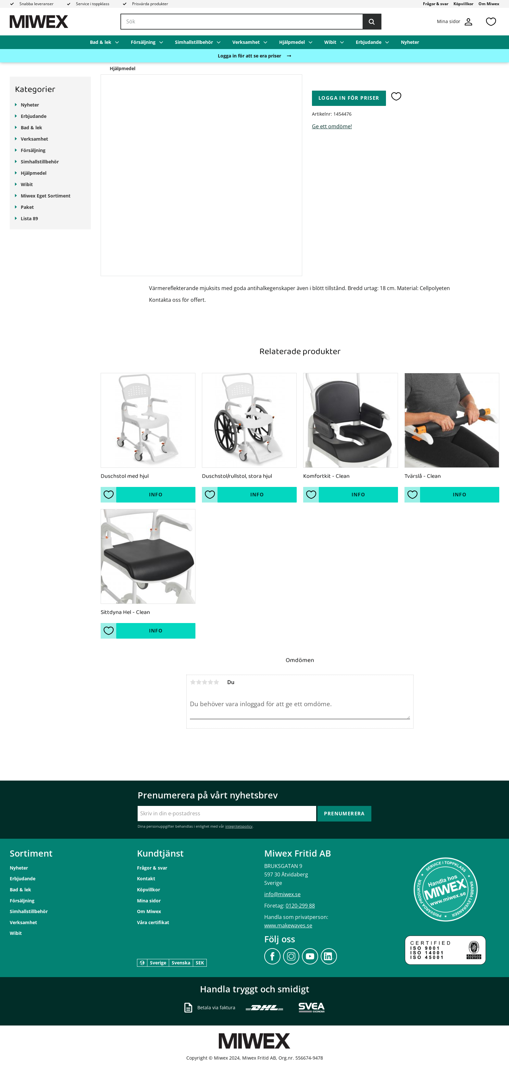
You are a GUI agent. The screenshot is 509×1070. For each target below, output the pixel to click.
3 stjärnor (204, 682)
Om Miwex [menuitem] (488, 3)
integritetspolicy (239, 826)
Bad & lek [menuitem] (100, 42)
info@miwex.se (282, 894)
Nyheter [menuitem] (410, 42)
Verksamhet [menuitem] (246, 42)
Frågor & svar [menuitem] (435, 3)
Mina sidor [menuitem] (149, 901)
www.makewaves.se (288, 925)
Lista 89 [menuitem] (29, 218)
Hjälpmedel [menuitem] (292, 42)
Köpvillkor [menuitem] (463, 3)
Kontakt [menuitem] (146, 878)
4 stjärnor (210, 682)
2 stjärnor (199, 682)
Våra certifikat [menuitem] (153, 922)
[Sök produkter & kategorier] (251, 21)
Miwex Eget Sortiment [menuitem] (45, 196)
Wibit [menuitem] (330, 42)
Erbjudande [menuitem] (368, 42)
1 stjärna (193, 682)
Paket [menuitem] (27, 207)
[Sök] (372, 21)
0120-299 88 (300, 905)
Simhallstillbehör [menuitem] (194, 42)
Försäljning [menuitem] (143, 42)
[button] (490, 21)
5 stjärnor (216, 682)
